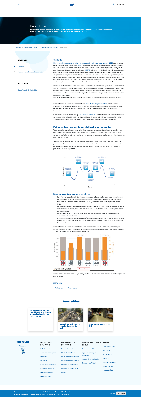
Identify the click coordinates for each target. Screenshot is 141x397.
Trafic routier (72, 288)
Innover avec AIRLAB (89, 363)
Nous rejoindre (108, 366)
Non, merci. (121, 393)
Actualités (106, 350)
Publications (107, 354)
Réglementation (45, 376)
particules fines (102, 104)
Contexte (57, 60)
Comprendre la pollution (30, 47)
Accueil (18, 47)
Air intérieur (59, 288)
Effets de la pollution (68, 353)
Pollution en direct (46, 349)
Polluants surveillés (46, 372)
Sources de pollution (68, 349)
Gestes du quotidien (89, 349)
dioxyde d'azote (91, 104)
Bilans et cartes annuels (48, 364)
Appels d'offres (108, 370)
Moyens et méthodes (47, 368)
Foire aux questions (109, 362)
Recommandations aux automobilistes (71, 194)
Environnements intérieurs (49, 47)
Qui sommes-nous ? (109, 346)
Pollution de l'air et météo (69, 364)
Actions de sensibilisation (90, 359)
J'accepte (112, 393)
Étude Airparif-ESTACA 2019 (28, 90)
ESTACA (88, 70)
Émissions (43, 360)
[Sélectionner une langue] (122, 4)
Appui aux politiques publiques (89, 354)
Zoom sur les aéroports (48, 353)
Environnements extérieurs (70, 360)
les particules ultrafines (87, 115)
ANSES (80, 65)
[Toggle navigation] (18, 4)
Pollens (63, 372)
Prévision (43, 357)
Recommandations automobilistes (31, 72)
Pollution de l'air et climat (69, 368)
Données (106, 358)
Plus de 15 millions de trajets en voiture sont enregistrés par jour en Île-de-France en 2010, (83, 63)
